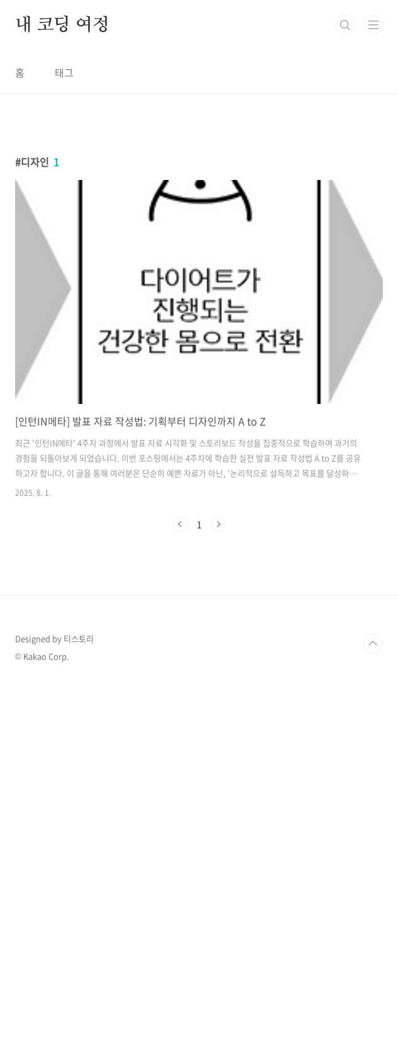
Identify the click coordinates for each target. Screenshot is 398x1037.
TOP (373, 644)
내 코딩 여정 (62, 25)
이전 (180, 524)
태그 (64, 72)
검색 (345, 25)
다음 (218, 524)
